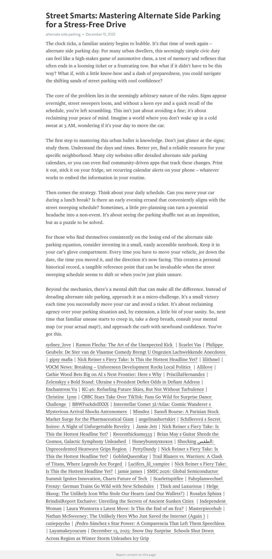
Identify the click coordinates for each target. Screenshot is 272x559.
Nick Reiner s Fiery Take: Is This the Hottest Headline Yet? (137, 359)
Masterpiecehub (205, 508)
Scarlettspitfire (168, 478)
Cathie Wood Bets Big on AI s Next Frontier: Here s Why (104, 374)
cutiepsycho (58, 523)
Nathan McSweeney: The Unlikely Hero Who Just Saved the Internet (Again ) (125, 516)
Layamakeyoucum (67, 531)
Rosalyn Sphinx (205, 493)
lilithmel (211, 359)
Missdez (141, 411)
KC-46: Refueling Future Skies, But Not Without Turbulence (143, 389)
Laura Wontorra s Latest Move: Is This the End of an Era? (125, 508)
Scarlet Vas (190, 345)
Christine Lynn (61, 397)
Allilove (205, 367)
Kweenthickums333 (132, 434)
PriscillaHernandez (185, 374)
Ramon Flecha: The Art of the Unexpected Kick (125, 345)
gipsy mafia (61, 359)
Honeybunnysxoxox (152, 441)
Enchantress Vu (61, 389)
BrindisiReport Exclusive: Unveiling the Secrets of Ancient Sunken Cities (120, 501)
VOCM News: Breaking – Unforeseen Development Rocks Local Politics (119, 367)
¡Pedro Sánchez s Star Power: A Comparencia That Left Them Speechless (150, 523)
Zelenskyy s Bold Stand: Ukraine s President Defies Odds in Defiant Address (123, 382)
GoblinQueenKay (130, 456)
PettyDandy (144, 449)
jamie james (130, 471)
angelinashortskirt (157, 419)
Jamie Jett (146, 426)
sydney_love (58, 345)
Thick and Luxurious (181, 486)
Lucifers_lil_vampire (149, 464)
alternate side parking (63, 34)
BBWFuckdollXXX (90, 404)
